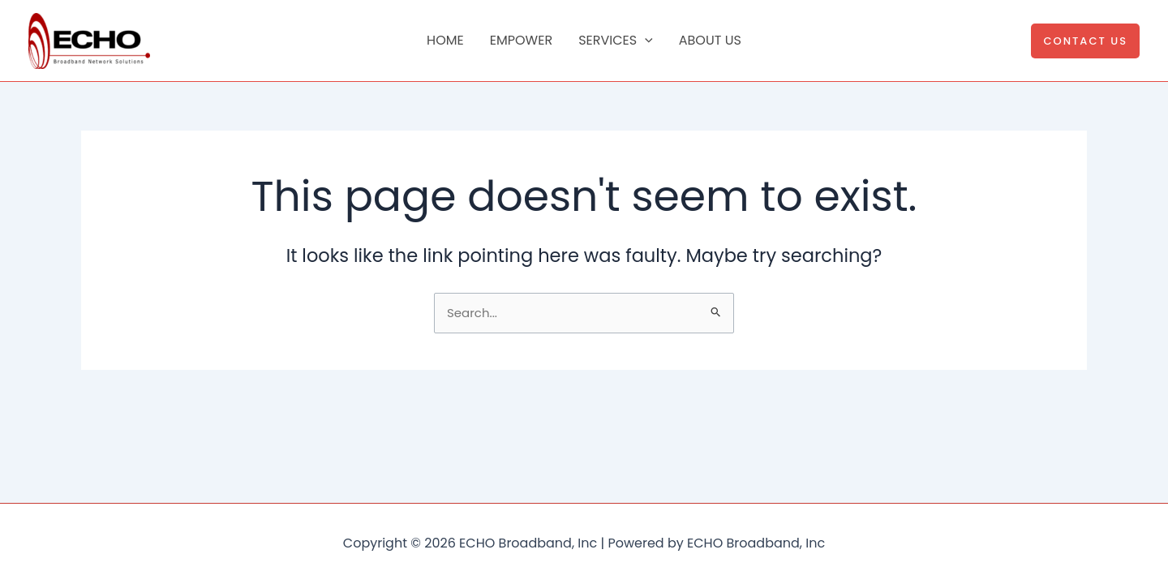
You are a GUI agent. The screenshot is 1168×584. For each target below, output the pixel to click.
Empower (521, 40)
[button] (1085, 41)
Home (445, 40)
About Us (710, 40)
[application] (645, 40)
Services (615, 40)
